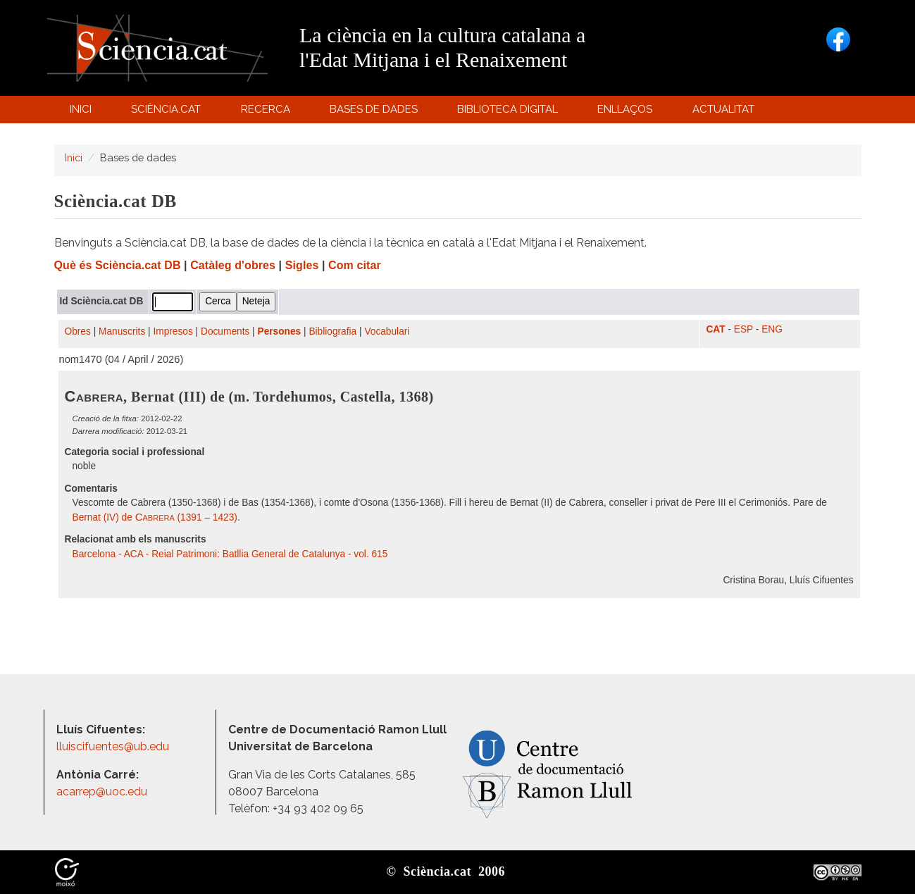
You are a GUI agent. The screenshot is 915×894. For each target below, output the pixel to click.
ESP (743, 329)
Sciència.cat (168, 112)
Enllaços (624, 109)
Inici (81, 109)
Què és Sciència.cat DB (117, 265)
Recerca (267, 112)
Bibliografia (332, 331)
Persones (279, 331)
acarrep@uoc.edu (101, 791)
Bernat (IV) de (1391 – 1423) (155, 517)
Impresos (172, 331)
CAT (715, 329)
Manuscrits (122, 331)
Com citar (354, 265)
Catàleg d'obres (232, 265)
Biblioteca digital (510, 112)
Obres (78, 331)
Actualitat (725, 112)
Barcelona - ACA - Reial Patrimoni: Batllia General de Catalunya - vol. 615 (230, 554)
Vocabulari (386, 331)
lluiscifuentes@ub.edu (114, 746)
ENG (772, 329)
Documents (225, 331)
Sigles (302, 265)
